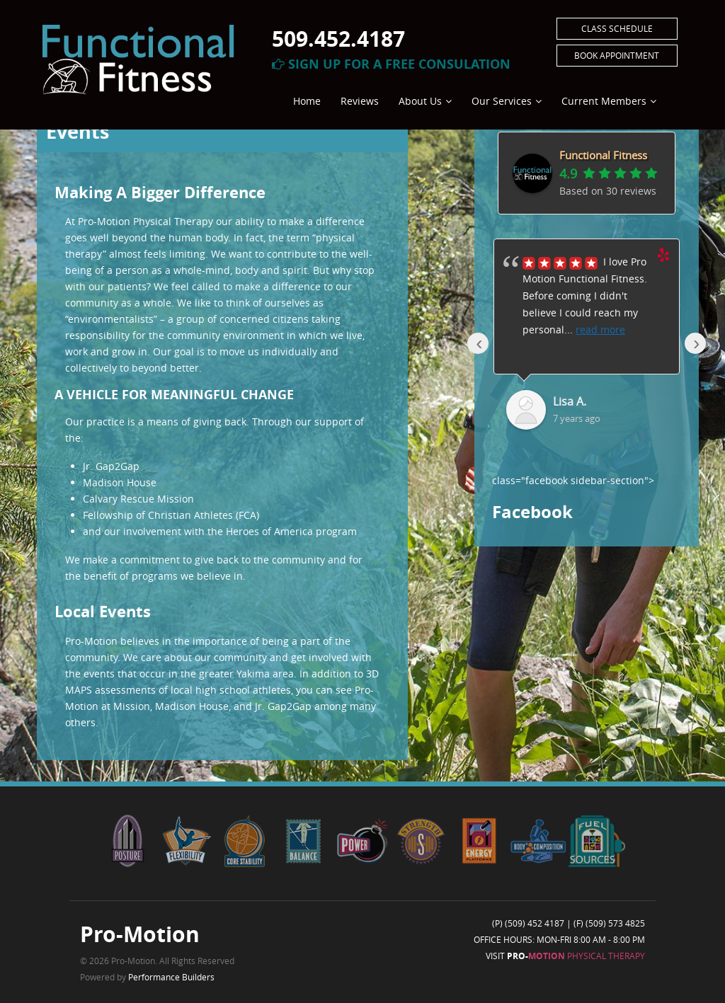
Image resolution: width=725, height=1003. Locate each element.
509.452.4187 (338, 38)
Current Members (603, 101)
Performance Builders (171, 976)
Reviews (360, 101)
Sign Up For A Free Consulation (391, 64)
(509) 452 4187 (534, 923)
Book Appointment (616, 55)
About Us (420, 101)
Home (307, 101)
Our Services (502, 101)
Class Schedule (617, 28)
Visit (565, 955)
